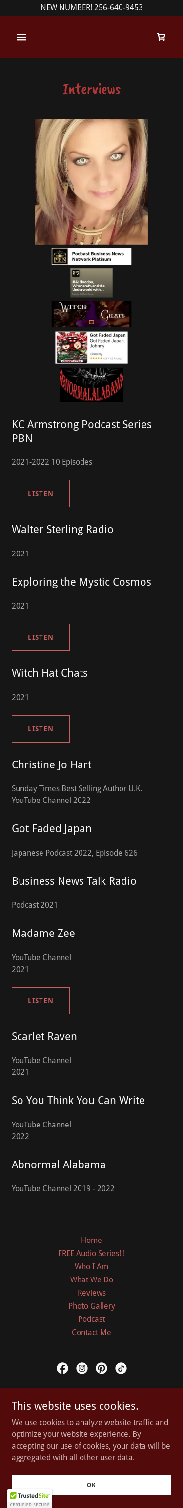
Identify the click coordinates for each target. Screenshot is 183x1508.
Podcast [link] (91, 1319)
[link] (161, 37)
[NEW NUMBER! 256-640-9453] (91, 8)
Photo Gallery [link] (91, 1306)
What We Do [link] (91, 1279)
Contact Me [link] (91, 1332)
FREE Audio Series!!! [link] (91, 1253)
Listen (41, 493)
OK (91, 1484)
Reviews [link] (92, 1293)
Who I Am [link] (91, 1266)
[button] (30, 37)
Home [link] (91, 1240)
